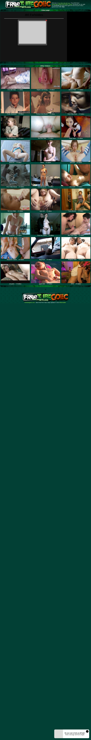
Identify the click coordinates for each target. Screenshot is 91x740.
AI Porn (70, 4)
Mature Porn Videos (63, 4)
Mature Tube (55, 4)
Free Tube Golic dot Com (64, 3)
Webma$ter (63, 302)
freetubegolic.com (30, 302)
